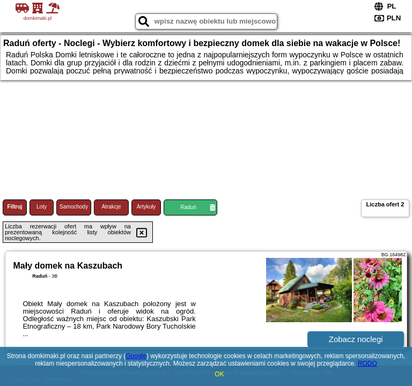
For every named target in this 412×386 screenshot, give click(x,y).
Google (136, 356)
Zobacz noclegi (356, 339)
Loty (41, 207)
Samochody (74, 207)
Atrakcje (111, 207)
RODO (367, 363)
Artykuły (146, 207)
